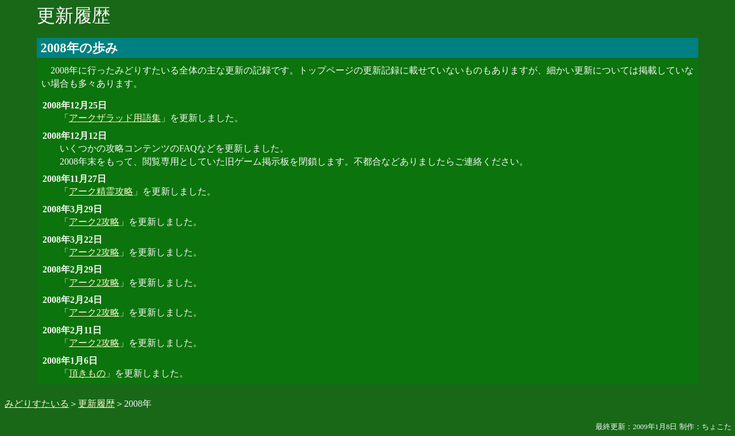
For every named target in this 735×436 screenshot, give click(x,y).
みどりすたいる (37, 403)
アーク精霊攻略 (101, 191)
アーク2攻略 (94, 222)
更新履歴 (96, 403)
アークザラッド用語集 (115, 118)
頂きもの (87, 373)
